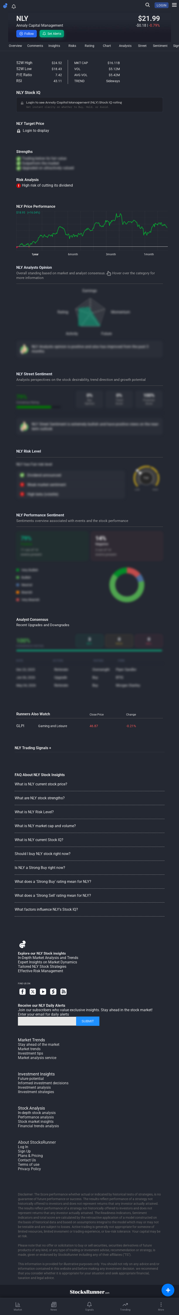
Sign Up (24, 1151)
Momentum (120, 312)
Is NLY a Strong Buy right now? (40, 867)
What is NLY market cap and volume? (45, 826)
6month (73, 254)
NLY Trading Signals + (33, 748)
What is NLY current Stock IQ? (39, 840)
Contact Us (27, 1160)
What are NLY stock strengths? (40, 798)
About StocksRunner (37, 1142)
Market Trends (31, 1039)
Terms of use (28, 1164)
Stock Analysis (31, 1108)
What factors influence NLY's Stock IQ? (46, 909)
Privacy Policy (29, 1169)
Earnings (89, 290)
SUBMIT (87, 1021)
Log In (23, 1147)
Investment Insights (36, 1074)
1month (149, 254)
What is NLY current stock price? (41, 784)
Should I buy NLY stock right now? (43, 854)
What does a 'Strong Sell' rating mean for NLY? (53, 895)
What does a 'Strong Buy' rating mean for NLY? (53, 881)
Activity (72, 333)
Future (106, 333)
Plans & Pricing (30, 1155)
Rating (62, 312)
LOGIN (161, 5)
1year (35, 254)
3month (111, 254)
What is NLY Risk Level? (34, 812)
